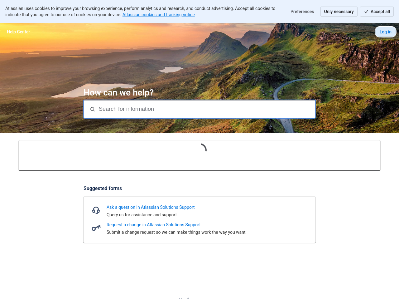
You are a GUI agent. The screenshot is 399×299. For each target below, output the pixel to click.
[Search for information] (206, 109)
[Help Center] (18, 32)
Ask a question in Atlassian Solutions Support (151, 207)
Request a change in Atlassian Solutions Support (154, 224)
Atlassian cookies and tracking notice (159, 14)
